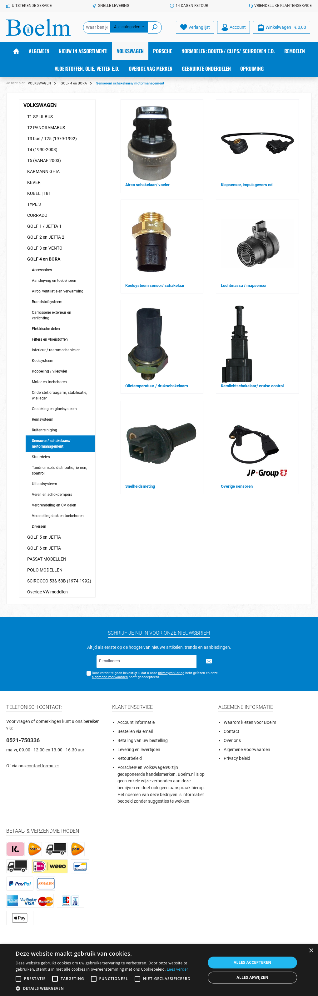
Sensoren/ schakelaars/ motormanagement (51, 444)
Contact (231, 731)
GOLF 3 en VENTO (44, 248)
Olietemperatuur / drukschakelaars (156, 386)
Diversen (39, 526)
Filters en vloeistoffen (50, 339)
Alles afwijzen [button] (252, 977)
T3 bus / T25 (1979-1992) (52, 138)
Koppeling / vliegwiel (49, 371)
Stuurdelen (41, 457)
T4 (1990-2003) (42, 149)
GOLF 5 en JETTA (44, 537)
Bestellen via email (135, 731)
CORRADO (37, 215)
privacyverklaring (171, 673)
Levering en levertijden (138, 749)
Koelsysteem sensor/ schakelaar (155, 285)
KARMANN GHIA (43, 171)
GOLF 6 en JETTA (44, 548)
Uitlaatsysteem (44, 484)
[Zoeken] (155, 27)
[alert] (159, 970)
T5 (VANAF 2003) (44, 160)
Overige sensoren (237, 486)
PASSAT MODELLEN (46, 559)
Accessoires (42, 270)
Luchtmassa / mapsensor (244, 285)
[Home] (16, 51)
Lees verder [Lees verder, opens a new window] (177, 969)
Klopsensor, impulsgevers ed (246, 184)
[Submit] (208, 661)
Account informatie (136, 722)
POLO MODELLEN (44, 569)
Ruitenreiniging (44, 430)
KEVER (34, 182)
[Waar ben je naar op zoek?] (96, 27)
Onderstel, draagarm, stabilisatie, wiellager (59, 395)
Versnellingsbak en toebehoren (58, 516)
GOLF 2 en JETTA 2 (45, 237)
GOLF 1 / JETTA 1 (44, 226)
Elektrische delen (46, 329)
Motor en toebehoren (49, 382)
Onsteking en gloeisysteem (54, 409)
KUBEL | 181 (39, 193)
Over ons (232, 740)
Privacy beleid (237, 758)
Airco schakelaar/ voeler (147, 184)
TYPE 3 (34, 204)
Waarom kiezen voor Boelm (250, 722)
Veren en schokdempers (52, 494)
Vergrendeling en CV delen (54, 505)
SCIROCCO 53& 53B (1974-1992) (59, 580)
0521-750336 (23, 740)
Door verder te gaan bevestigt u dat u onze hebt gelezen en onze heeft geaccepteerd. (155, 675)
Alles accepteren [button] (252, 962)
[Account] (233, 27)
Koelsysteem (42, 360)
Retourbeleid (129, 758)
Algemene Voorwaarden (247, 749)
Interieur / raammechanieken (56, 350)
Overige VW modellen (47, 591)
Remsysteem (42, 419)
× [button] (311, 950)
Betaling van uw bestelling (142, 740)
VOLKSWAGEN (40, 105)
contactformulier (43, 766)
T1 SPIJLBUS (40, 116)
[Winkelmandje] (281, 27)
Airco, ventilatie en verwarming (57, 291)
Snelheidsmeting (140, 486)
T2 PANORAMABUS (46, 127)
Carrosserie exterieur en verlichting (51, 315)
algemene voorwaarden (110, 677)
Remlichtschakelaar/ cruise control (252, 386)
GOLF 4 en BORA (43, 259)
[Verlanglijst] (195, 27)
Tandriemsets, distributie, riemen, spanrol (59, 470)
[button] (108, 988)
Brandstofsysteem (47, 302)
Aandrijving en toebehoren (54, 280)
